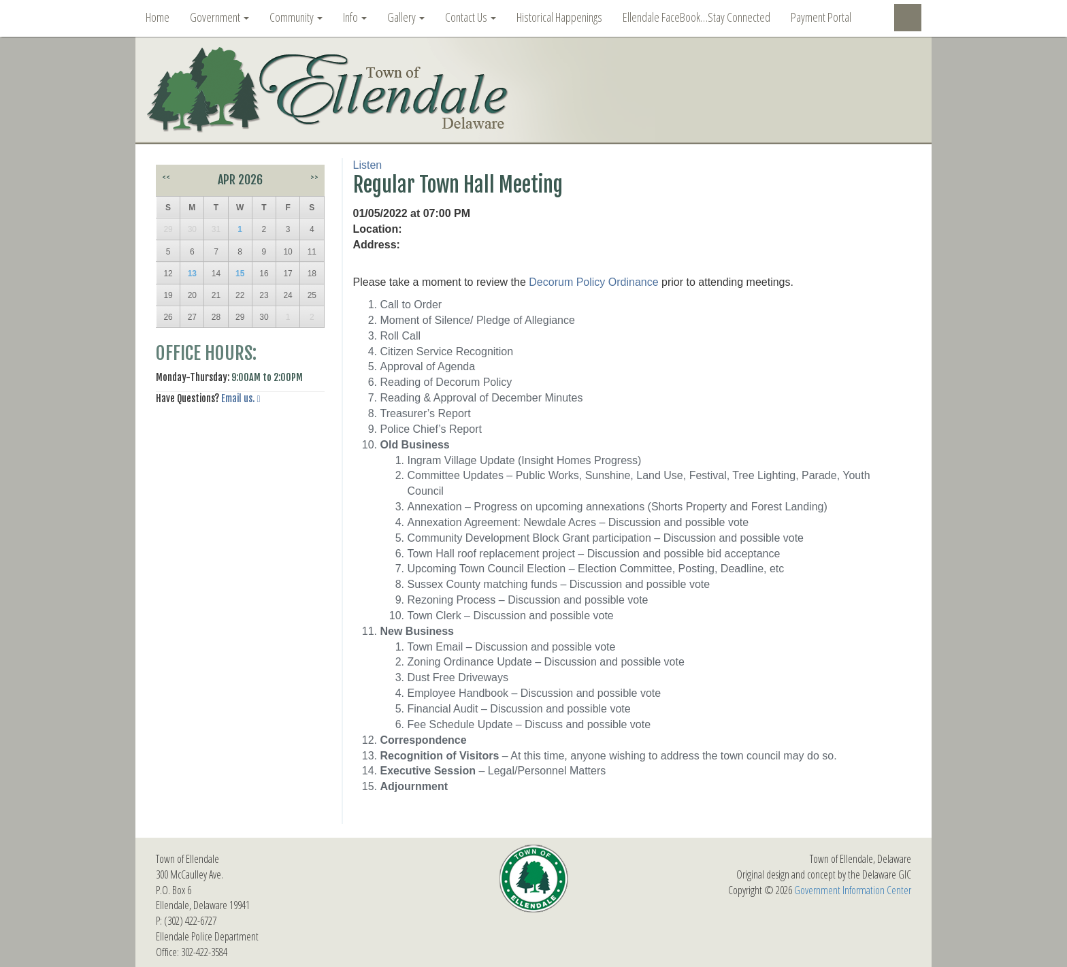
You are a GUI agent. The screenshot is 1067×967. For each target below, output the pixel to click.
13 (192, 273)
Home (157, 17)
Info (355, 17)
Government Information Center (852, 890)
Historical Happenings (559, 17)
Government (219, 17)
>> (314, 177)
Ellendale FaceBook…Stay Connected (696, 17)
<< (166, 177)
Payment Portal (821, 17)
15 (239, 273)
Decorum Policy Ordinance (593, 282)
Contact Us (470, 17)
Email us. (238, 398)
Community (296, 17)
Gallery (406, 17)
